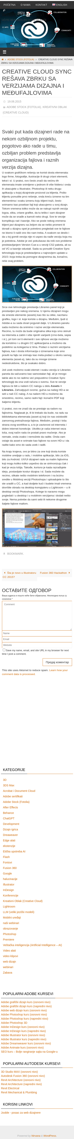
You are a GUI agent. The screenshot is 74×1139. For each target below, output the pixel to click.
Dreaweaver (10, 834)
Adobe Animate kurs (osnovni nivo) (22, 1047)
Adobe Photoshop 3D (14, 1022)
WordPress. (50, 1135)
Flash (6, 857)
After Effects (10, 807)
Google (7, 873)
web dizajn (9, 961)
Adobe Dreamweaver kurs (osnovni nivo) (26, 1043)
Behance (8, 812)
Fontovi (7, 862)
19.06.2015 (14, 101)
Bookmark (15, 553)
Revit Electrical (10, 1088)
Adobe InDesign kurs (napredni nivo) (23, 1031)
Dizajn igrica (10, 829)
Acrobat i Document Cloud (19, 790)
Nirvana (35, 1135)
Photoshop (9, 934)
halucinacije (10, 879)
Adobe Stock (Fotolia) (20, 59)
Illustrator (8, 884)
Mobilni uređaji (12, 917)
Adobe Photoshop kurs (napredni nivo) (24, 1018)
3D (5, 779)
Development (11, 823)
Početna (10, 5)
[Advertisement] (37, 723)
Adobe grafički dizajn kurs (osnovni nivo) (26, 1002)
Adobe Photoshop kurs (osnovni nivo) (24, 1014)
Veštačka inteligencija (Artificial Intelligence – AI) (32, 945)
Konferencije (10, 895)
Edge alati (9, 840)
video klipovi (10, 956)
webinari (8, 967)
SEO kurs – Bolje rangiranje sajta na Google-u (29, 1051)
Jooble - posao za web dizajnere (21, 1112)
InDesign (8, 890)
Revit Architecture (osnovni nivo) (21, 1080)
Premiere (8, 939)
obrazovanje (10, 928)
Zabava (7, 972)
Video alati (9, 950)
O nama (26, 5)
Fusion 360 (10, 868)
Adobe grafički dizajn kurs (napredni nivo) (26, 1006)
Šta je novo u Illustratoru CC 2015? (19, 574)
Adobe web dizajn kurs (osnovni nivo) (24, 1010)
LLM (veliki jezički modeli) (18, 912)
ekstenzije (9, 846)
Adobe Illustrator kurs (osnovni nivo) (23, 1035)
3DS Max (8, 785)
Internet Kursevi (23, 14)
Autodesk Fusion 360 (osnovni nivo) (23, 1075)
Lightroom (9, 906)
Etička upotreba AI (14, 851)
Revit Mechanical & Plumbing (19, 1092)
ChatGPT (8, 818)
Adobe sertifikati (13, 796)
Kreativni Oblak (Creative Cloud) (23, 901)
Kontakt (41, 5)
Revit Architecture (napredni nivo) (21, 1084)
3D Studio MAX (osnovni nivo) (19, 1071)
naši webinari (11, 923)
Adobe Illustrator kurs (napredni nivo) (23, 1039)
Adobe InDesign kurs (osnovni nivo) (23, 1026)
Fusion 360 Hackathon (55, 572)
